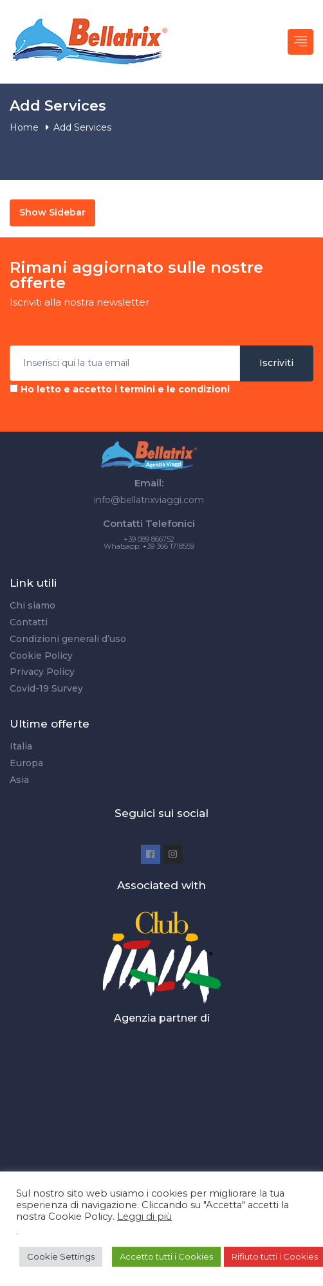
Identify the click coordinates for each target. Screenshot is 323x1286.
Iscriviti (276, 363)
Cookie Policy (41, 655)
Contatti (29, 622)
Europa (26, 763)
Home (24, 127)
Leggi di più (144, 1216)
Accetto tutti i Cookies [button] (166, 1256)
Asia (19, 779)
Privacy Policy (42, 671)
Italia (21, 746)
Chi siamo (32, 605)
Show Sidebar (52, 212)
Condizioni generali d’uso (68, 639)
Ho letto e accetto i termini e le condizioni (125, 389)
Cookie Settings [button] (61, 1256)
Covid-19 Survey (46, 688)
